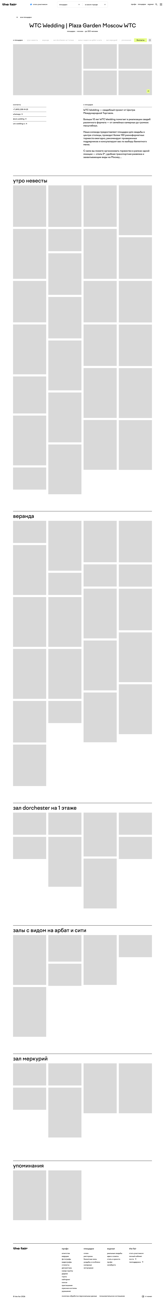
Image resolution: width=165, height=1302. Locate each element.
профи (133, 4)
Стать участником (38, 4)
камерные (88, 1265)
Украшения (66, 1291)
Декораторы (67, 1268)
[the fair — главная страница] (9, 4)
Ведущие (65, 1256)
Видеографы (67, 1262)
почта (132, 1259)
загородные (88, 1268)
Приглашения (67, 1285)
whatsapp (17, 114)
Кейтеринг (66, 1280)
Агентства (66, 1254)
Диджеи (65, 1274)
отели (86, 1254)
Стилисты (65, 1265)
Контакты (140, 40)
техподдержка (136, 1262)
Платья (64, 1283)
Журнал (111, 1249)
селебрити (111, 1265)
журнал (151, 4)
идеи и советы (113, 1256)
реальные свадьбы (114, 1254)
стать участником (136, 1254)
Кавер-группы (67, 1271)
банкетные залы (90, 1259)
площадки (142, 4)
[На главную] (20, 1248)
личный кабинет (135, 1256)
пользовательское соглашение (112, 1296)
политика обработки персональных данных (79, 1296)
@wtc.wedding (18, 119)
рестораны (88, 1256)
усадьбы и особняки (92, 1262)
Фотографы (66, 1259)
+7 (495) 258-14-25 (20, 109)
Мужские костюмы (69, 1288)
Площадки (89, 1249)
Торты (64, 1277)
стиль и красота (113, 1259)
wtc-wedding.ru (19, 124)
